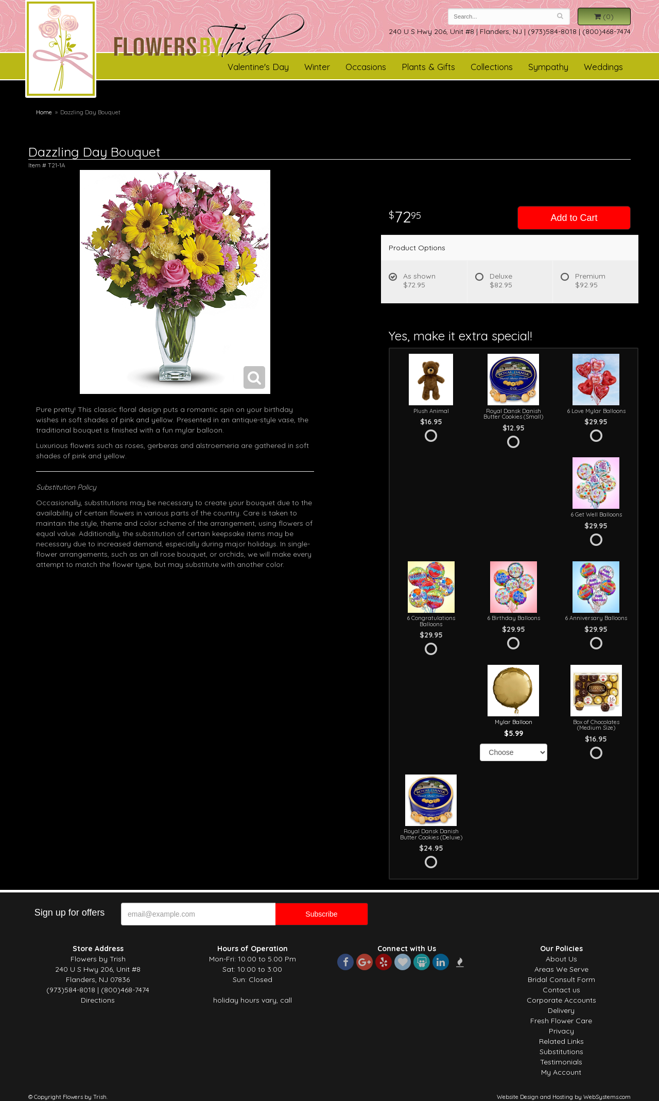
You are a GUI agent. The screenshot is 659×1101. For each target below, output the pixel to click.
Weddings (603, 66)
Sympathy (548, 66)
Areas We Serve (561, 969)
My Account (561, 1072)
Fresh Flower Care (561, 1020)
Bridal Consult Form (561, 979)
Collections (492, 66)
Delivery (561, 1010)
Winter (317, 66)
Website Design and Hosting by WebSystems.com (564, 1096)
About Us (561, 959)
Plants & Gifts (428, 66)
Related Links (561, 1041)
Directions (98, 1000)
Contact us (561, 989)
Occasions (365, 66)
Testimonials (561, 1061)
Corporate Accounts (561, 1000)
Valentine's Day (258, 66)
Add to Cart (573, 218)
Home (44, 112)
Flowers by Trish (60, 50)
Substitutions (561, 1051)
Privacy (561, 1031)
